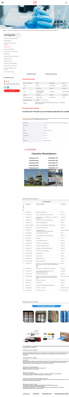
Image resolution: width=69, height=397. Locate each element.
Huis (6, 30)
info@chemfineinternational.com (13, 83)
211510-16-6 (36, 393)
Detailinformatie (31, 74)
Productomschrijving (51, 74)
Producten (10, 30)
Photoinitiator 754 (46, 393)
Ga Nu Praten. (12, 90)
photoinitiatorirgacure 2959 (61, 393)
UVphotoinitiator (16, 30)
